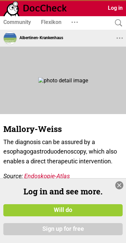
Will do (63, 210)
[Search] (117, 23)
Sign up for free (63, 229)
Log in (115, 8)
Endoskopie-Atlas (47, 176)
